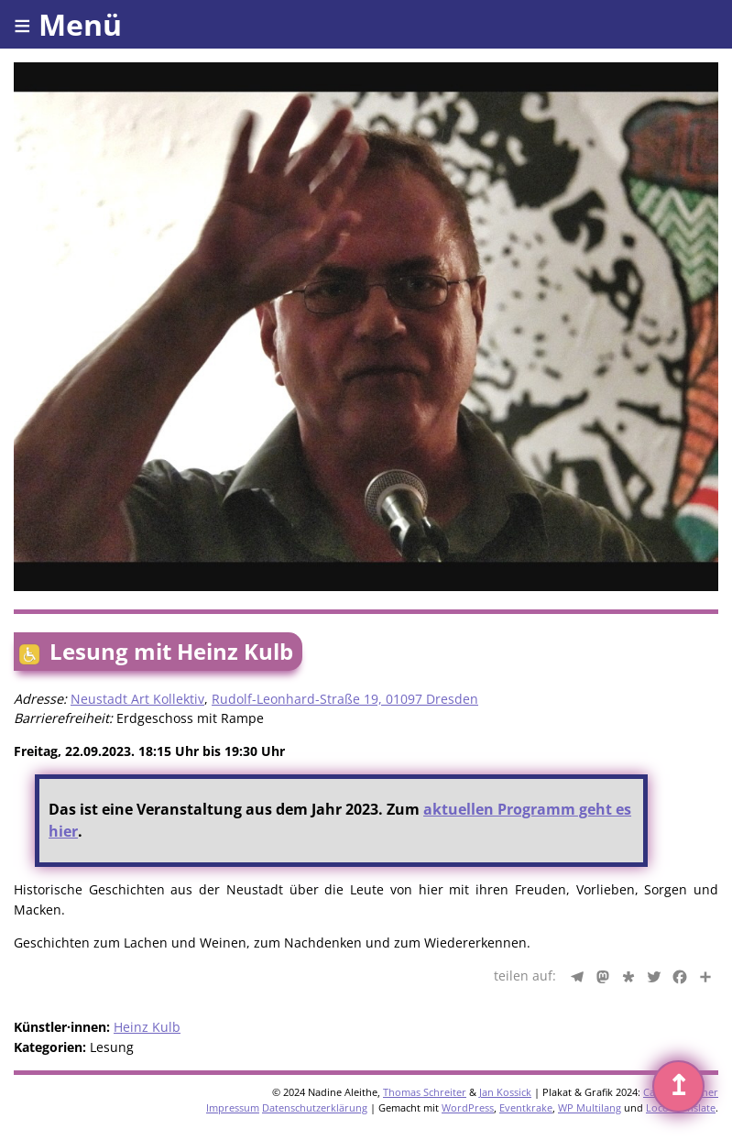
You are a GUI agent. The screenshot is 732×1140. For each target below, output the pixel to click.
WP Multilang (589, 1107)
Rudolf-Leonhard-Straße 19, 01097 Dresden (345, 698)
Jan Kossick (505, 1092)
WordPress (468, 1107)
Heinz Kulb (147, 1027)
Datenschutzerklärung (314, 1107)
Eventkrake (525, 1107)
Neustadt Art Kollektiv (137, 698)
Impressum (232, 1107)
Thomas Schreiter (424, 1092)
